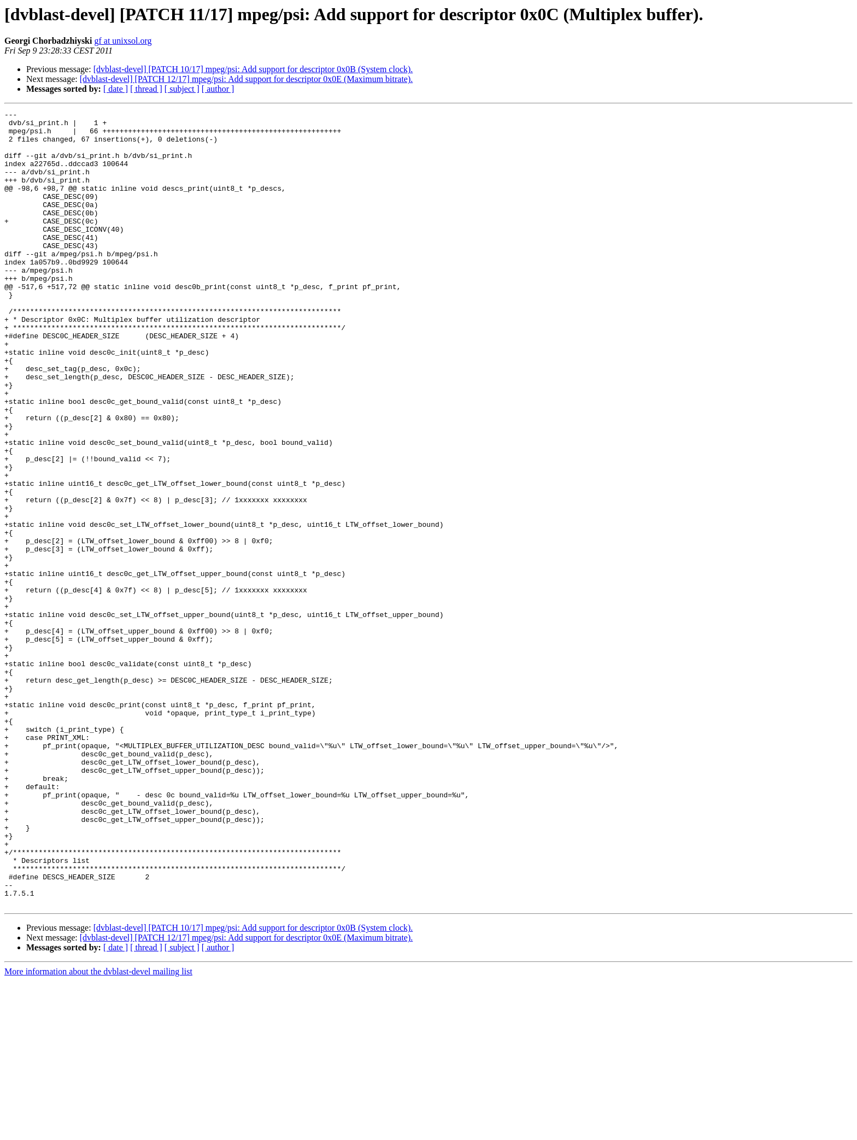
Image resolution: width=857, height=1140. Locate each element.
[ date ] (115, 88)
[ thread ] (146, 88)
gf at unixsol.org (122, 40)
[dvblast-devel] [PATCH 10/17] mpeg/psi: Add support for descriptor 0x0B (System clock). (253, 69)
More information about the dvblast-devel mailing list (98, 1130)
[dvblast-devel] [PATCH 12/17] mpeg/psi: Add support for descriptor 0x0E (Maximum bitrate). (246, 79)
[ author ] (218, 88)
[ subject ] (182, 88)
